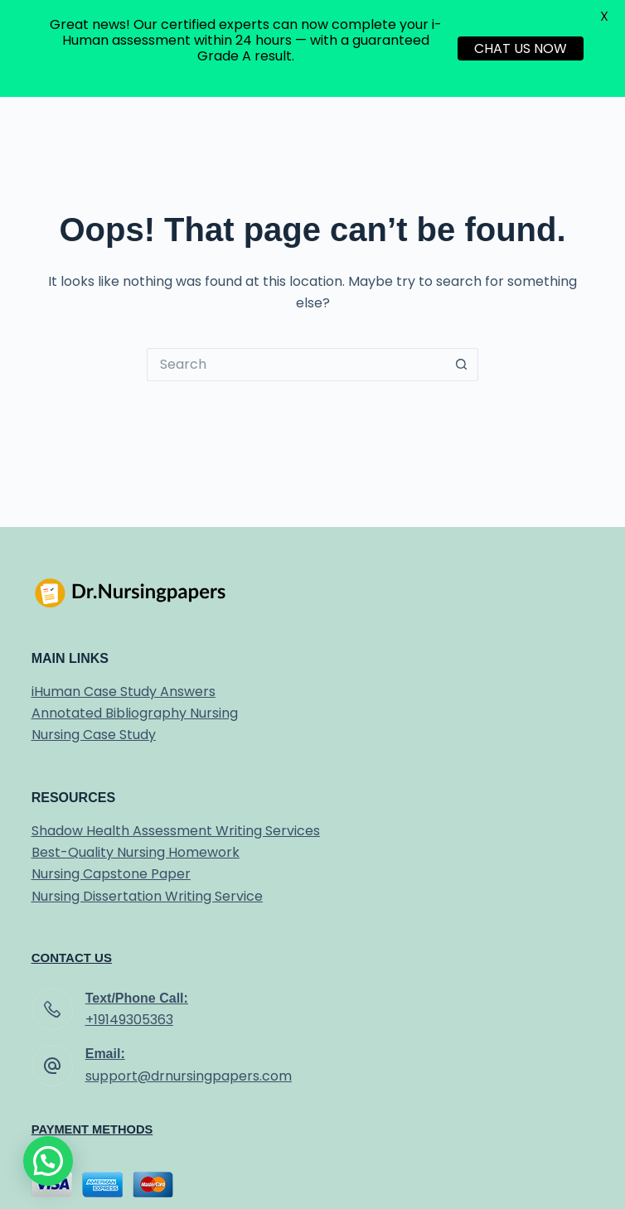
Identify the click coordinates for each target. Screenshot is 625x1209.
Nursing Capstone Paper (111, 873)
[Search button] (461, 364)
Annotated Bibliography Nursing (134, 713)
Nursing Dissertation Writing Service (147, 896)
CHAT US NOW (520, 48)
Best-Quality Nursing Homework (135, 852)
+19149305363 (129, 1019)
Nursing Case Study (93, 734)
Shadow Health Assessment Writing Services (175, 830)
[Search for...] (296, 364)
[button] (48, 1161)
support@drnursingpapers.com (188, 1076)
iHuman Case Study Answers (123, 691)
